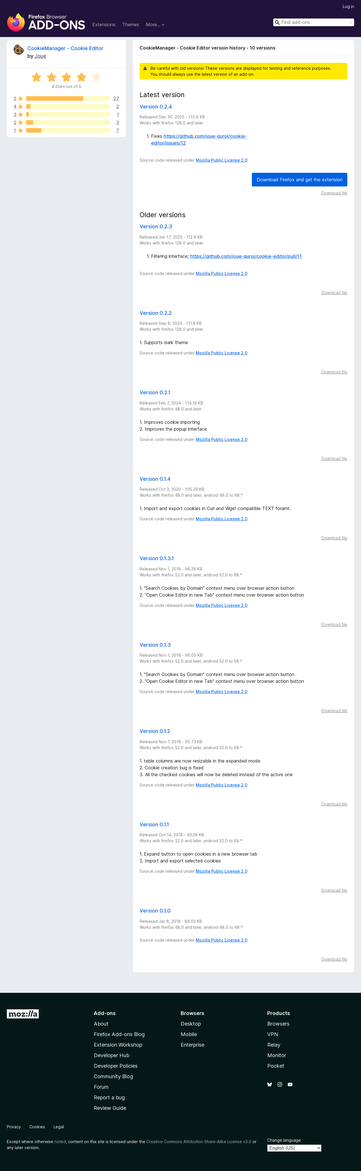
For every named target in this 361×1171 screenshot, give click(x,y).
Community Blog (113, 1076)
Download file (334, 192)
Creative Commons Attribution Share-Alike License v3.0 (198, 1141)
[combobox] (313, 22)
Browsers (278, 1024)
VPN (272, 1034)
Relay (273, 1045)
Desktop (191, 1024)
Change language (284, 1140)
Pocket (275, 1066)
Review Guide (110, 1108)
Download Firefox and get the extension (299, 179)
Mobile (189, 1034)
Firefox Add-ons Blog (119, 1034)
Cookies (37, 1126)
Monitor (276, 1055)
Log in (348, 6)
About (101, 1024)
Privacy (14, 1126)
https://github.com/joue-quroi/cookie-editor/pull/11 (246, 256)
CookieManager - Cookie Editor (65, 48)
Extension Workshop (118, 1045)
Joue (40, 56)
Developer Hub (111, 1055)
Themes (130, 24)
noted (60, 1141)
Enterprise (192, 1045)
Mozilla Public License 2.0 (221, 160)
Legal (59, 1126)
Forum (101, 1087)
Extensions (103, 24)
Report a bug (109, 1097)
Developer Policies (116, 1066)
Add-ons (105, 1013)
